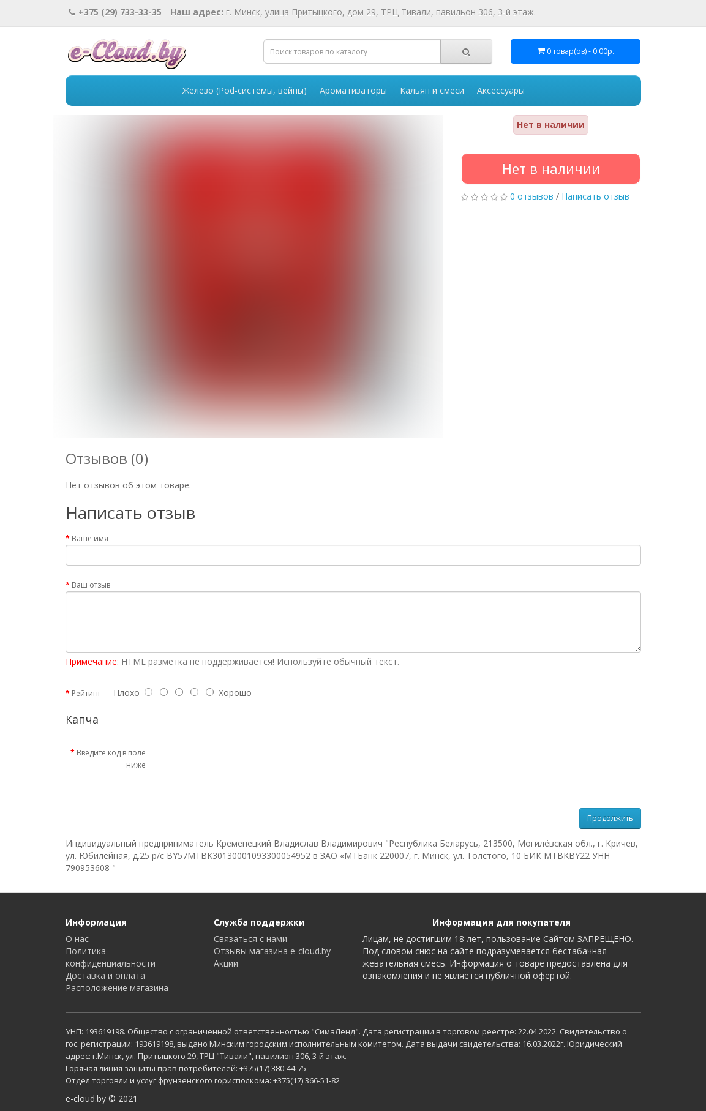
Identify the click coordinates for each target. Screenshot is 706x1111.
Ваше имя (90, 538)
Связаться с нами (250, 939)
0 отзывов (532, 196)
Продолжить (610, 818)
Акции (226, 963)
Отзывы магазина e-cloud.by (272, 951)
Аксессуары (501, 90)
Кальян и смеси (432, 90)
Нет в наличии (551, 168)
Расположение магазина (117, 987)
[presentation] (257, 766)
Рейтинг (86, 693)
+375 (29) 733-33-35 (115, 12)
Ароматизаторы (353, 90)
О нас (77, 939)
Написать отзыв (595, 196)
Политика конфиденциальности (111, 957)
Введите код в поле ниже (111, 758)
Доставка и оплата (105, 975)
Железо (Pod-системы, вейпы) (244, 90)
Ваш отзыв (91, 585)
